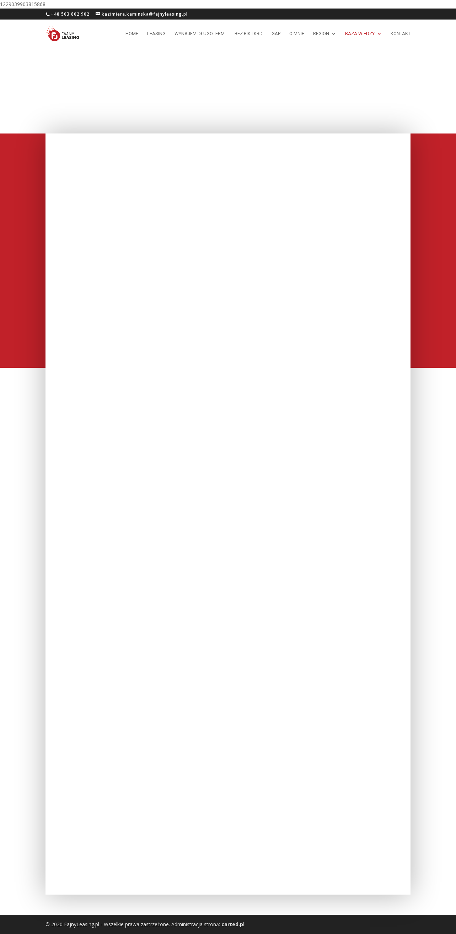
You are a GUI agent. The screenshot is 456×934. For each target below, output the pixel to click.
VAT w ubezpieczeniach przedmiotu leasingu (227, 724)
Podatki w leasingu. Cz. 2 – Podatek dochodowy (226, 630)
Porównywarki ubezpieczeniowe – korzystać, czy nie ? (225, 237)
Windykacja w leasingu (329, 429)
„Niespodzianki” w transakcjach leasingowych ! (221, 441)
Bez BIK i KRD (249, 33)
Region (321, 33)
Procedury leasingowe (86, 532)
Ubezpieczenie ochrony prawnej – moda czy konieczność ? (102, 441)
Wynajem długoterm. (200, 33)
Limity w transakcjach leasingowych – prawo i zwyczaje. (349, 243)
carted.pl (233, 924)
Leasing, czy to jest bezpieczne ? (101, 818)
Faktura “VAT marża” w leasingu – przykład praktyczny (224, 535)
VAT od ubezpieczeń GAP (212, 145)
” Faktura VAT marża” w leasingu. (101, 620)
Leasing (156, 33)
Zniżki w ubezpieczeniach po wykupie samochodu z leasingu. (342, 337)
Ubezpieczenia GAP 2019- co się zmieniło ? (343, 148)
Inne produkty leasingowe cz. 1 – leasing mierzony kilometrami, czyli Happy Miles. (226, 343)
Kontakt (401, 33)
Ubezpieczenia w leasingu (334, 717)
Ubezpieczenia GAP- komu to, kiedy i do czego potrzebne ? (106, 148)
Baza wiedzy (360, 33)
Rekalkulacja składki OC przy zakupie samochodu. (95, 346)
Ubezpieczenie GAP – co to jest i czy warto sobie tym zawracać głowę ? (100, 715)
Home (131, 33)
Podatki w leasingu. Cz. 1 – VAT (342, 620)
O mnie (296, 33)
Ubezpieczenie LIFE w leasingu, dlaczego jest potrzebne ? (341, 529)
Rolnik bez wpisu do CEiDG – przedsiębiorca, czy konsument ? (101, 251)
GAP (276, 33)
